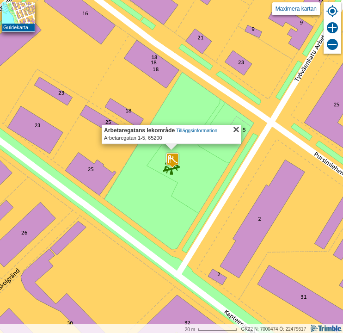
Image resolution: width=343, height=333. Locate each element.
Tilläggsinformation (196, 130)
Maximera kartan (296, 9)
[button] (172, 160)
